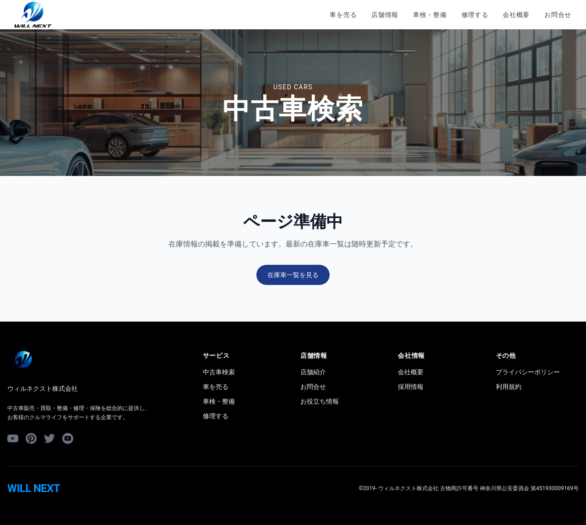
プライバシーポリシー (528, 372)
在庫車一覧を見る (293, 275)
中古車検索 (219, 372)
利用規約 (508, 386)
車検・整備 (430, 14)
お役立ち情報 (319, 401)
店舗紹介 (313, 372)
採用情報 (410, 386)
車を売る (343, 14)
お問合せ (557, 14)
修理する (474, 14)
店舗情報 (384, 14)
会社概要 (516, 14)
